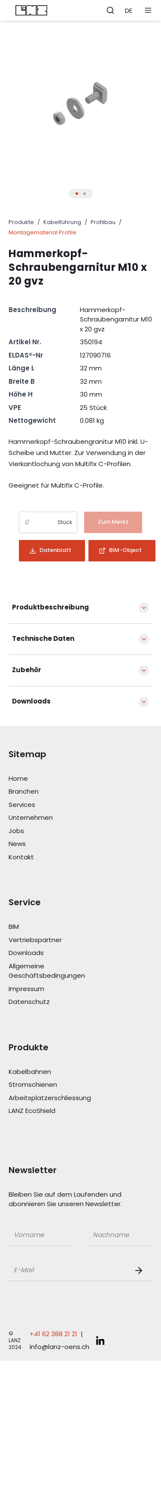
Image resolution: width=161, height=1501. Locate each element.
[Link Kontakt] (56, 857)
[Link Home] (56, 779)
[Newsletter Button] (140, 1270)
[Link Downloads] (56, 953)
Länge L (21, 368)
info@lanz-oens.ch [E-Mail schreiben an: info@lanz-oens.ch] (59, 1346)
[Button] (113, 522)
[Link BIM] (56, 927)
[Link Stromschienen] (56, 1085)
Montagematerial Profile (42, 232)
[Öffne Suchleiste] (110, 10)
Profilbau (103, 222)
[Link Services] (56, 805)
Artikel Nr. (25, 341)
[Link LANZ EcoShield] (56, 1111)
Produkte (21, 222)
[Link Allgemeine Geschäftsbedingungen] (56, 971)
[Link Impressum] (56, 989)
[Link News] (56, 844)
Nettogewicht (32, 420)
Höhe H (21, 394)
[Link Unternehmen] (56, 818)
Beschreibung (32, 309)
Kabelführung (62, 222)
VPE (15, 407)
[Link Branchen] (56, 792)
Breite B (22, 381)
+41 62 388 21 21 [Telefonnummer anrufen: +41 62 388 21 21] (53, 1333)
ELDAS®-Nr (26, 355)
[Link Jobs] (56, 831)
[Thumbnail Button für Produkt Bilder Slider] (77, 193)
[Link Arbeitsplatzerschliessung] (56, 1098)
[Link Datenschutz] (56, 1002)
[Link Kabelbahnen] (56, 1072)
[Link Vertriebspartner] (56, 940)
